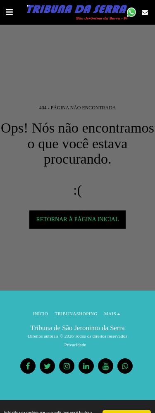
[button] (9, 12)
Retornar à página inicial (77, 219)
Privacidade (75, 344)
